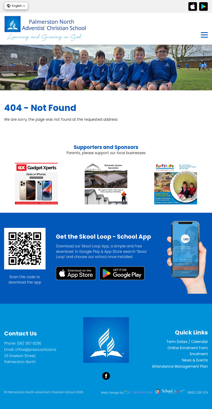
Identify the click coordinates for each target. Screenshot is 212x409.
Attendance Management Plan (180, 366)
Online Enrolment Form (187, 347)
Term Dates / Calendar (187, 341)
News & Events (195, 360)
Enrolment (199, 353)
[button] (16, 6)
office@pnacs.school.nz (35, 349)
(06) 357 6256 (29, 343)
